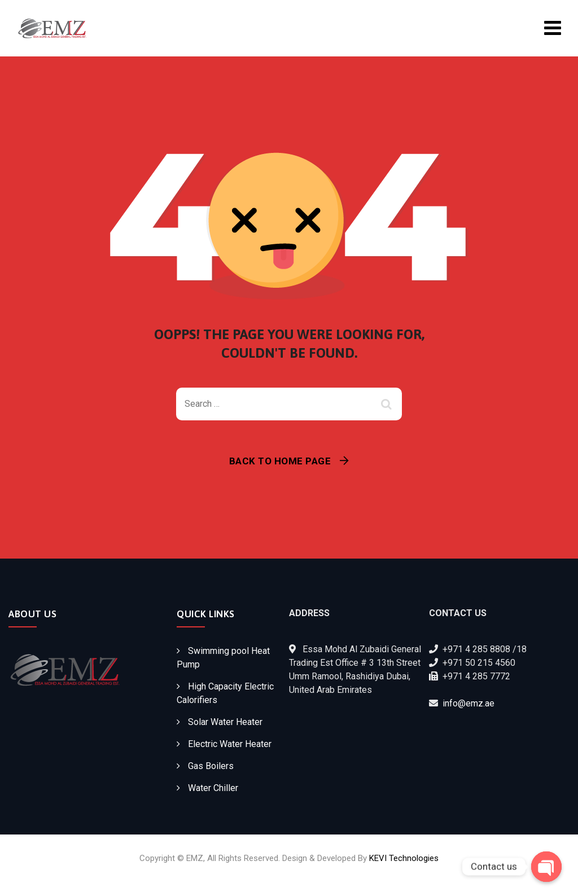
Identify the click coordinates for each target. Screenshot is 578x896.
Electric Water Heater (230, 744)
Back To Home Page (280, 461)
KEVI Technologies (404, 858)
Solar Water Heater (225, 722)
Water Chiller (213, 788)
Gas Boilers (211, 766)
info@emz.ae (468, 703)
